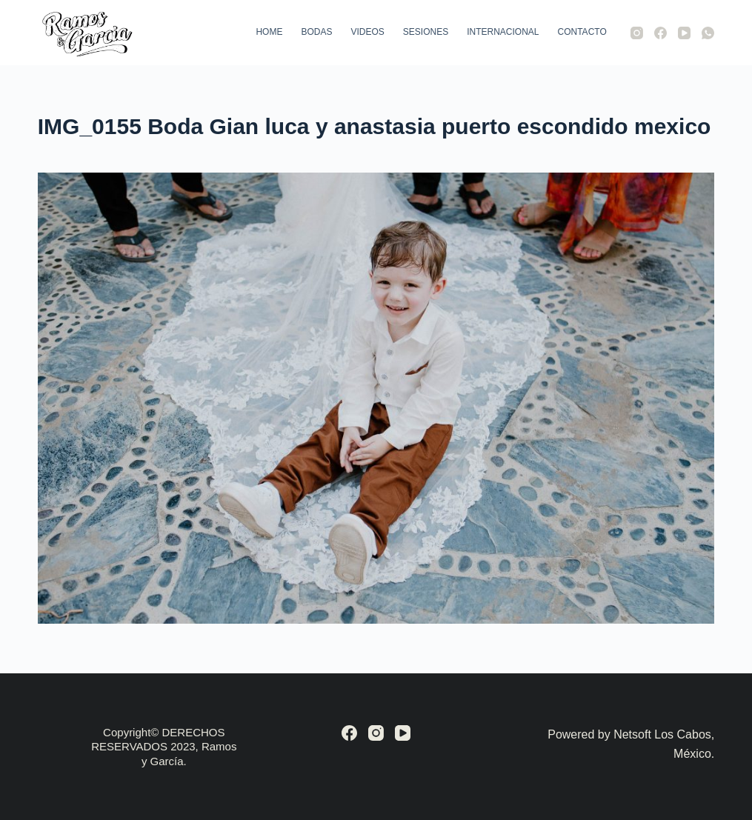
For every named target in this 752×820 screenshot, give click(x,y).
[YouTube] (684, 33)
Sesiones (425, 32)
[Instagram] (636, 33)
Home (269, 32)
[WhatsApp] (708, 33)
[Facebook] (660, 33)
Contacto (582, 32)
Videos (367, 32)
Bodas (316, 32)
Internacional (503, 32)
